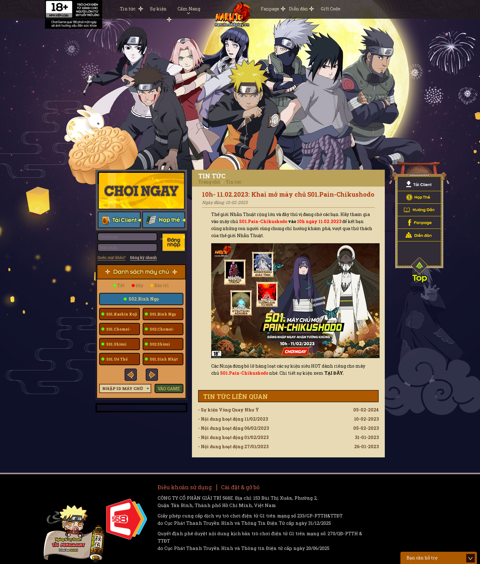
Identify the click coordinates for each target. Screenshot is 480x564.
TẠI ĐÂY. (334, 373)
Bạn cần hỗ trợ (422, 558)
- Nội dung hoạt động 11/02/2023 (288, 419)
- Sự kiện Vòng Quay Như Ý (288, 410)
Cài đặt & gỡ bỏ (240, 487)
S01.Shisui (115, 344)
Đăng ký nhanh (143, 257)
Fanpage (270, 9)
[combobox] (125, 388)
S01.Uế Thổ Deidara (114, 361)
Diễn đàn (298, 9)
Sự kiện (158, 9)
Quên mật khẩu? (111, 257)
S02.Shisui (159, 344)
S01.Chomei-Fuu (116, 331)
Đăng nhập (172, 242)
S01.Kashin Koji (121, 314)
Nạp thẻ (163, 220)
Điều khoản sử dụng (185, 487)
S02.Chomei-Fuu (159, 331)
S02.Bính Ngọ (143, 299)
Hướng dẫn (419, 210)
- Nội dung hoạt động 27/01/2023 (288, 447)
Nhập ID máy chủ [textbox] (122, 388)
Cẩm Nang (189, 10)
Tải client (119, 220)
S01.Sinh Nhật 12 (161, 361)
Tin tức (127, 9)
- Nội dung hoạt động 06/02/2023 (288, 428)
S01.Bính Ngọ (162, 314)
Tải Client (419, 185)
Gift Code (330, 9)
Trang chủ (209, 182)
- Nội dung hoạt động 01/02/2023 (288, 437)
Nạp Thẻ (419, 197)
